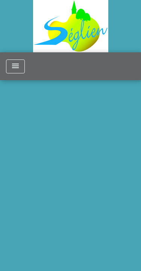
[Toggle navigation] (15, 66)
